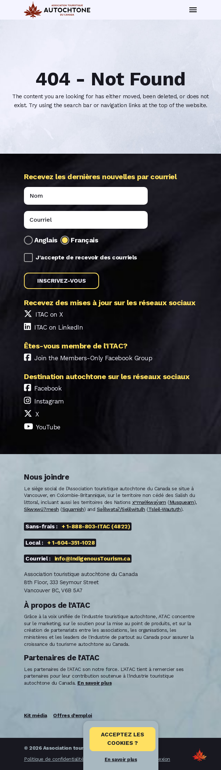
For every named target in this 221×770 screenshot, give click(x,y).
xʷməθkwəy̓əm (149, 502)
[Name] (86, 196)
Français (84, 240)
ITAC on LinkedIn (58, 327)
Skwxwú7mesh (41, 509)
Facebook (48, 388)
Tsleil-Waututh (164, 509)
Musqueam (181, 502)
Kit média (35, 715)
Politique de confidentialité (54, 759)
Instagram (49, 401)
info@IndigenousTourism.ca (92, 558)
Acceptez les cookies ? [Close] (122, 738)
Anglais (45, 240)
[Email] (86, 220)
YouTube (48, 427)
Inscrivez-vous (61, 280)
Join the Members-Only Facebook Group (93, 358)
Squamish (73, 509)
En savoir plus (121, 759)
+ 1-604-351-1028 (71, 542)
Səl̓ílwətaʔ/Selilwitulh (121, 509)
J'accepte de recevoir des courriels (86, 257)
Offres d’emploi (72, 715)
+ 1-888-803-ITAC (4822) (96, 526)
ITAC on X (49, 314)
